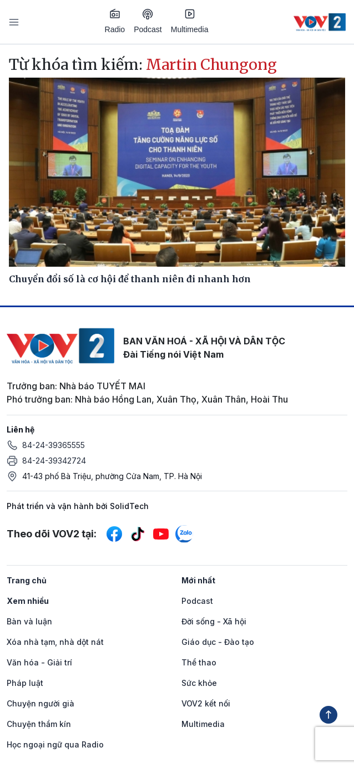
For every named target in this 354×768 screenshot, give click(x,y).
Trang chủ (27, 580)
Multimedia (190, 21)
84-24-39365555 (53, 445)
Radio (115, 21)
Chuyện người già (40, 703)
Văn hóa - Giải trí (39, 662)
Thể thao (198, 662)
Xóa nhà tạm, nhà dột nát (55, 642)
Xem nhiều (28, 601)
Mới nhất (198, 580)
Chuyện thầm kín (39, 724)
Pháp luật (25, 683)
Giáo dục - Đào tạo (217, 642)
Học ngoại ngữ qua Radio (55, 744)
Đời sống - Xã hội (213, 621)
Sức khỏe (199, 683)
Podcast (148, 21)
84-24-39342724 (54, 460)
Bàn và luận (29, 621)
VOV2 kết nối (205, 703)
